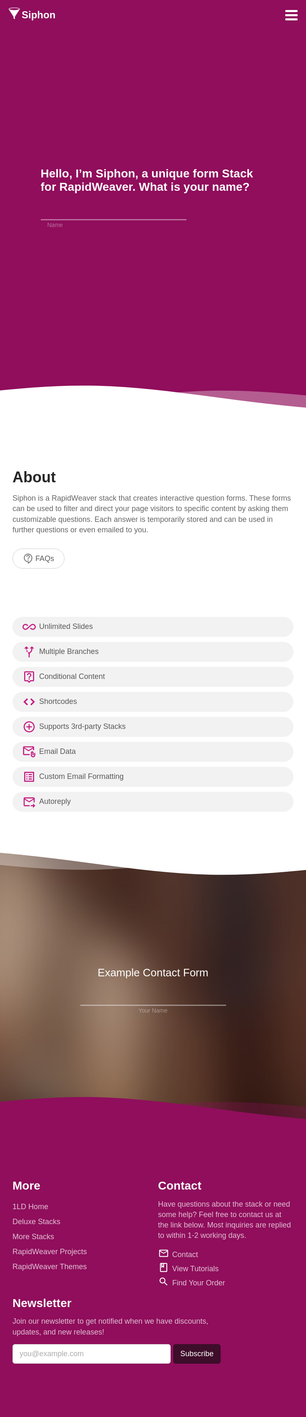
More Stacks (33, 1236)
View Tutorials (195, 1268)
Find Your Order (198, 1283)
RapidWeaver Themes (49, 1266)
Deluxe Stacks (36, 1221)
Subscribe (197, 1354)
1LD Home (30, 1206)
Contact (185, 1254)
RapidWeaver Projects (49, 1251)
